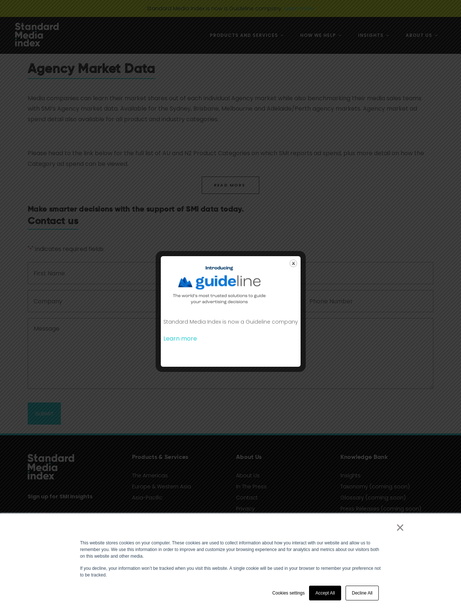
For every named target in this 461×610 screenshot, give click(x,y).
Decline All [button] (362, 593)
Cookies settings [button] (288, 593)
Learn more (180, 338)
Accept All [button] (325, 593)
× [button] (400, 527)
